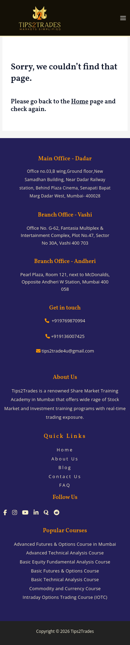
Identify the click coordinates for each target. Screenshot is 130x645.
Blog (64, 467)
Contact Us (65, 476)
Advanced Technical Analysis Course (65, 553)
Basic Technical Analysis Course (65, 579)
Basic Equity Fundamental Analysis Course (65, 562)
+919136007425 (65, 336)
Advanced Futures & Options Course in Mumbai (65, 544)
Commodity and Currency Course (65, 588)
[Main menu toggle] (123, 18)
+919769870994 (65, 320)
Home (79, 101)
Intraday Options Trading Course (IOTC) (65, 597)
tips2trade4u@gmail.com (65, 351)
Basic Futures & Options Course (65, 571)
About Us (65, 459)
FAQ (65, 485)
